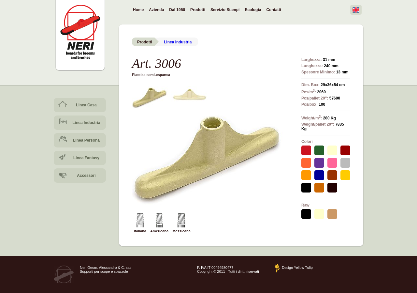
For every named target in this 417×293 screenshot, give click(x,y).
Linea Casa (86, 105)
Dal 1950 (177, 10)
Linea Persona (86, 140)
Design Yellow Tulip (297, 268)
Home (138, 10)
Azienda (156, 10)
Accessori (86, 175)
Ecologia (253, 10)
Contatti (273, 10)
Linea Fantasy (86, 158)
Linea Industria (86, 122)
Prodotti (197, 10)
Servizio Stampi (224, 10)
